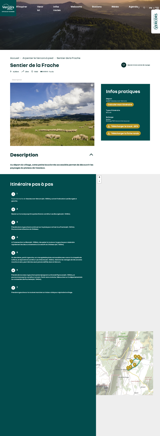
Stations (93, 6)
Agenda (129, 6)
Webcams (74, 6)
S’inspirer (21, 6)
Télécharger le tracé (124, 126)
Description (17, 80)
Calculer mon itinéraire (120, 104)
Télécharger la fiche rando (125, 133)
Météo (111, 6)
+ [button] (99, 177)
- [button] (99, 181)
